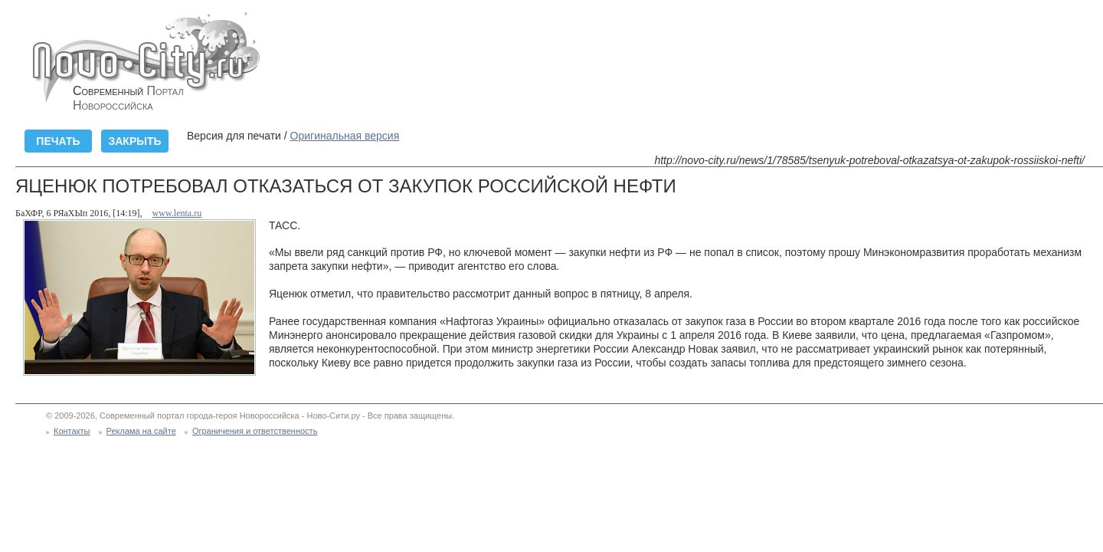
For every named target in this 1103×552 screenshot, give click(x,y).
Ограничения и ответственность (255, 430)
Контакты (72, 430)
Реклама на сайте (141, 430)
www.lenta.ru (177, 213)
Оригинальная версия (345, 136)
